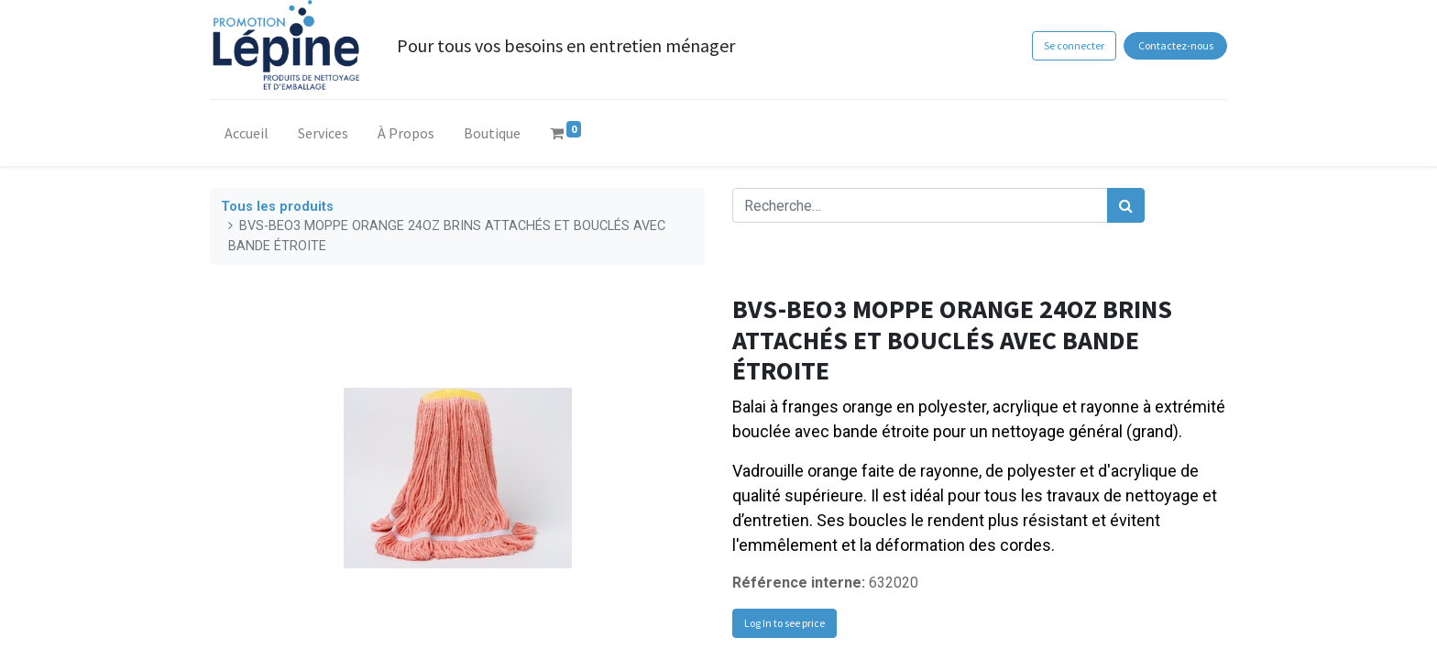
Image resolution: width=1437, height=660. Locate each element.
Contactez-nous (1175, 45)
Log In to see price (784, 623)
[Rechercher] (1126, 205)
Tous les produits (277, 206)
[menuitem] (247, 136)
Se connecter (1074, 45)
